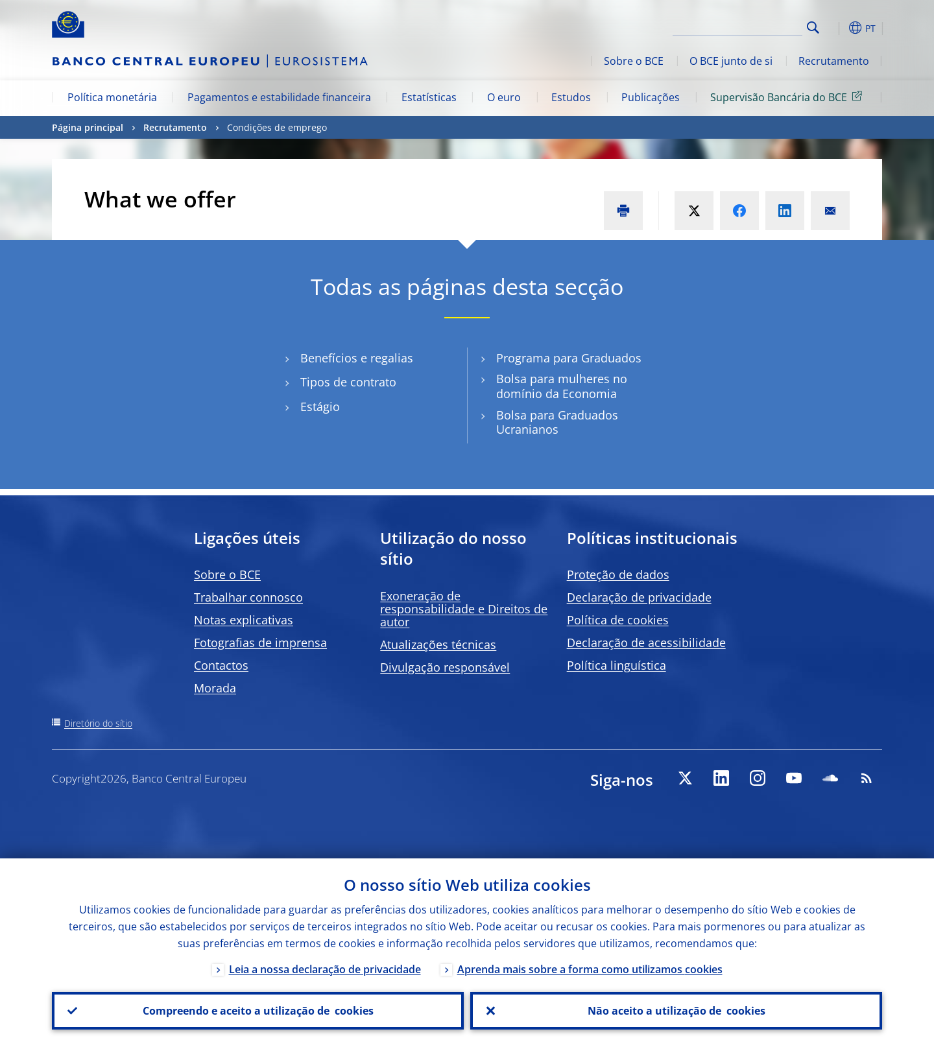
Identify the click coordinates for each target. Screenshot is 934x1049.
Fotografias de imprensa (260, 642)
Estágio (320, 406)
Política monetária (112, 97)
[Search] (737, 26)
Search (813, 27)
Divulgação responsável (445, 667)
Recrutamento (833, 61)
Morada (215, 688)
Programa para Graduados (568, 358)
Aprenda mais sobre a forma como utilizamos (590, 969)
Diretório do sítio (98, 723)
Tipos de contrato (348, 382)
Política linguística (616, 665)
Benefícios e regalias (356, 358)
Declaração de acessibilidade (646, 642)
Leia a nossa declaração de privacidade (325, 969)
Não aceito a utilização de (676, 1011)
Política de (618, 620)
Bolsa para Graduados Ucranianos (557, 423)
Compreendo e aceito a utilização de (258, 1011)
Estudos (571, 97)
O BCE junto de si (730, 61)
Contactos (221, 665)
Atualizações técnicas (438, 644)
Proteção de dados (618, 574)
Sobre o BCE (634, 61)
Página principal (87, 127)
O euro (504, 97)
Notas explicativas (243, 620)
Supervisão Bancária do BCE (788, 96)
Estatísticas (429, 97)
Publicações (650, 97)
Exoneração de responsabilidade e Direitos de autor (463, 609)
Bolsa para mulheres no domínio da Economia (561, 386)
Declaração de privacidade (639, 597)
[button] (836, 28)
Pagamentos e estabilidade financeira (279, 97)
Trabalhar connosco (248, 597)
